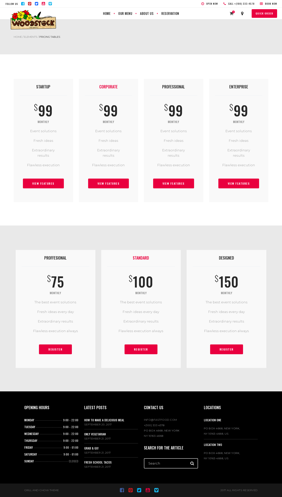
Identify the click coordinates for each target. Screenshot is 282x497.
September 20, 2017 (98, 424)
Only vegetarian (95, 434)
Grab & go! (91, 448)
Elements (30, 36)
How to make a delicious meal (104, 420)
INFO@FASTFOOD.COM (160, 419)
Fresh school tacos (98, 462)
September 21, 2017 (97, 438)
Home (18, 36)
